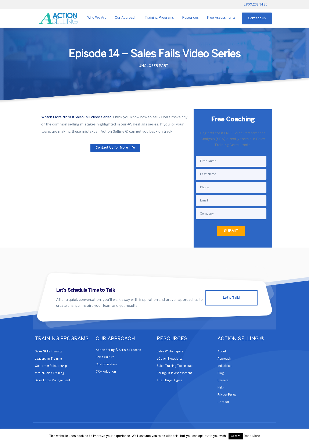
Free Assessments (221, 17)
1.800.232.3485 (255, 4)
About (222, 351)
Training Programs (159, 17)
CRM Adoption (106, 371)
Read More (252, 436)
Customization (106, 364)
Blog (221, 373)
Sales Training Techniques (175, 366)
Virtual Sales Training (49, 373)
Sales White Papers (170, 351)
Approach (224, 359)
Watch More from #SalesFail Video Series (76, 117)
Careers (223, 380)
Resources (190, 17)
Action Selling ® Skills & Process (118, 350)
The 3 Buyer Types (169, 380)
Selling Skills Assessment (174, 373)
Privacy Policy (227, 395)
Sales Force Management (52, 380)
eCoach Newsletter (170, 359)
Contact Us (257, 18)
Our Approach (125, 17)
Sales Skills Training (48, 351)
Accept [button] (235, 436)
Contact (223, 402)
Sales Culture (105, 357)
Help (221, 387)
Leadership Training (48, 359)
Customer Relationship (51, 366)
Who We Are (97, 17)
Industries (224, 366)
